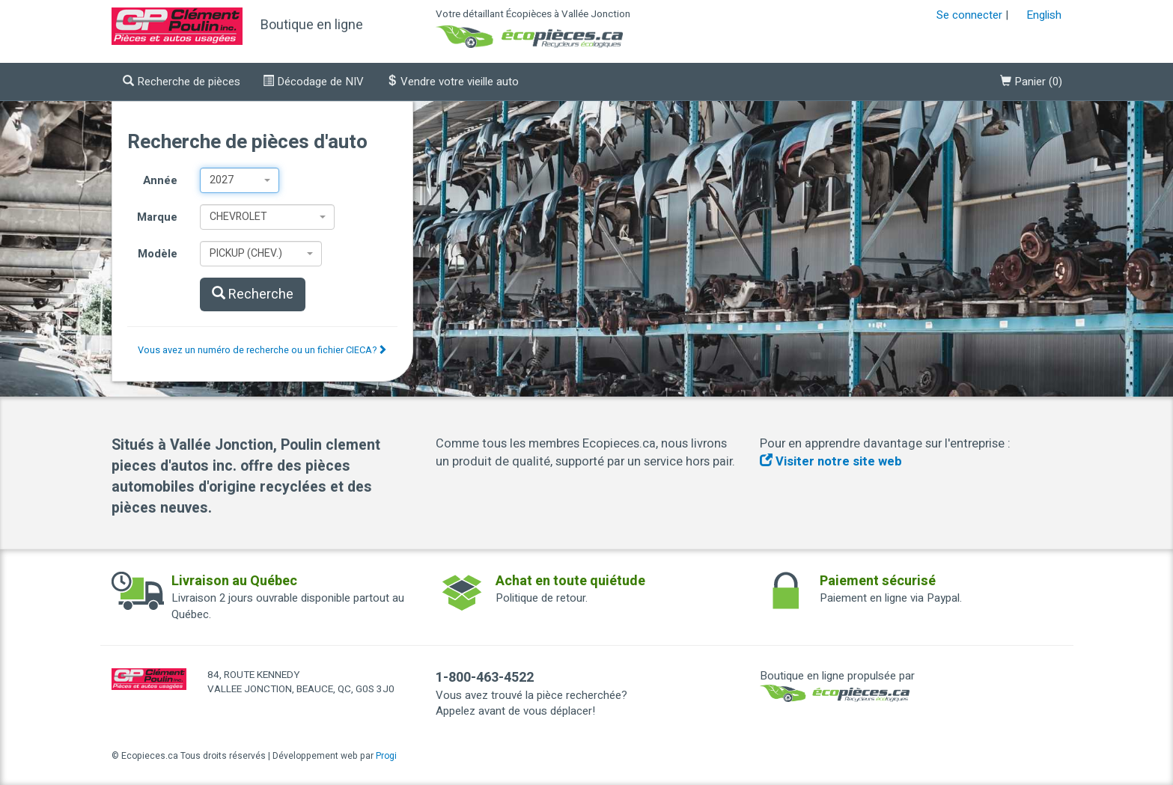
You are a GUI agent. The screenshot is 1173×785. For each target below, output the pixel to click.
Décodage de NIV (313, 81)
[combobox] (239, 180)
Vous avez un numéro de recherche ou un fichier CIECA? (262, 350)
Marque (157, 217)
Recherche (252, 294)
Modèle (157, 253)
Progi (386, 756)
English (1043, 15)
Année (160, 180)
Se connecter (969, 15)
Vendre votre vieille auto (452, 81)
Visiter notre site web (831, 462)
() (1031, 81)
